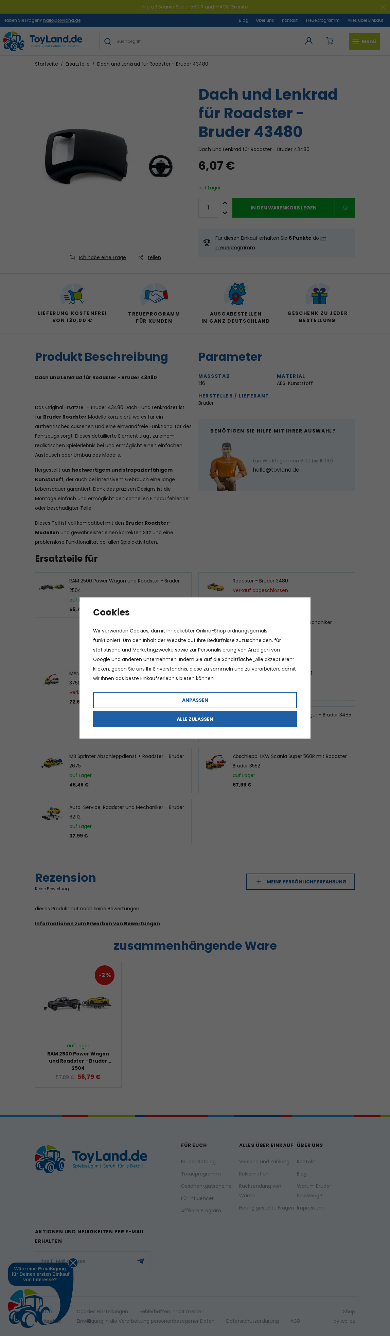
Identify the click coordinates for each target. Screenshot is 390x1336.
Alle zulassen (195, 719)
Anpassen (195, 700)
